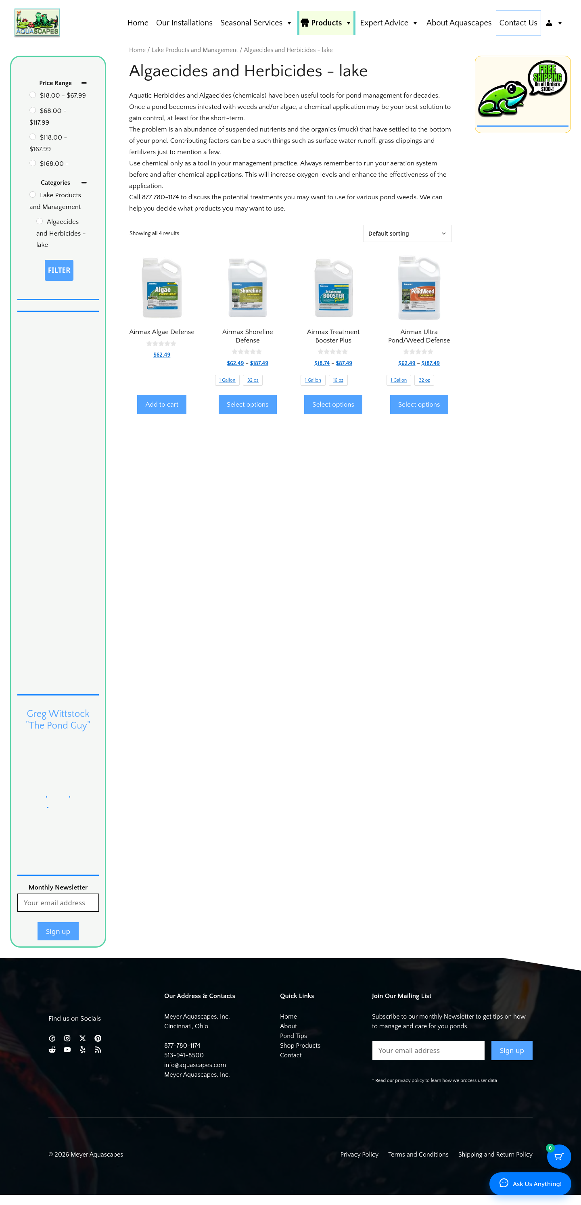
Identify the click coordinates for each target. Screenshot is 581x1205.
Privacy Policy (360, 1154)
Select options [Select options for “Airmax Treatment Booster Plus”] (333, 404)
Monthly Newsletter (58, 887)
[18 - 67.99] (32, 95)
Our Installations (184, 23)
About (288, 1026)
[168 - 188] (32, 163)
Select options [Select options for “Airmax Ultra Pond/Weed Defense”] (419, 404)
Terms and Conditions (418, 1154)
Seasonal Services (256, 23)
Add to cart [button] (161, 404)
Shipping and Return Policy (495, 1154)
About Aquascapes (458, 23)
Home (137, 23)
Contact (291, 1055)
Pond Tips (293, 1036)
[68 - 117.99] (32, 110)
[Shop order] (407, 233)
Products (331, 23)
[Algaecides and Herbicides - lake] (39, 221)
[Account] (554, 23)
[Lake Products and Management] (32, 194)
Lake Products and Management (194, 50)
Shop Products (300, 1045)
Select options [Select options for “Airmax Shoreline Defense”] (248, 404)
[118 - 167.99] (32, 137)
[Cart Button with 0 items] (559, 1156)
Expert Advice (389, 23)
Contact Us (518, 23)
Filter (59, 270)
